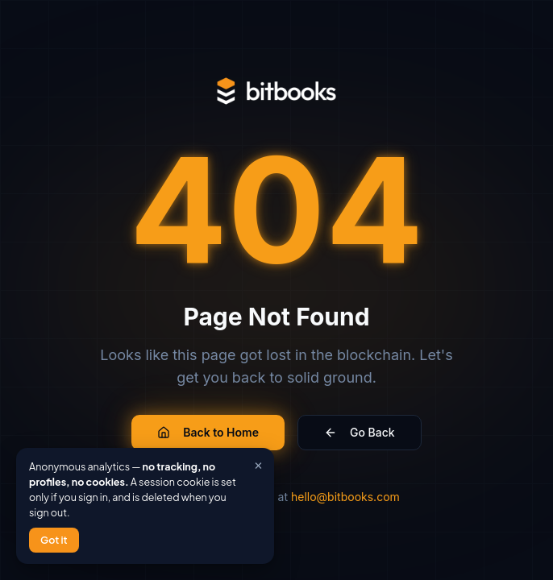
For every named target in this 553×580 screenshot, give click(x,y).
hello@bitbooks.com (345, 496)
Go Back (359, 432)
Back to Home (208, 432)
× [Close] (258, 463)
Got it (54, 539)
